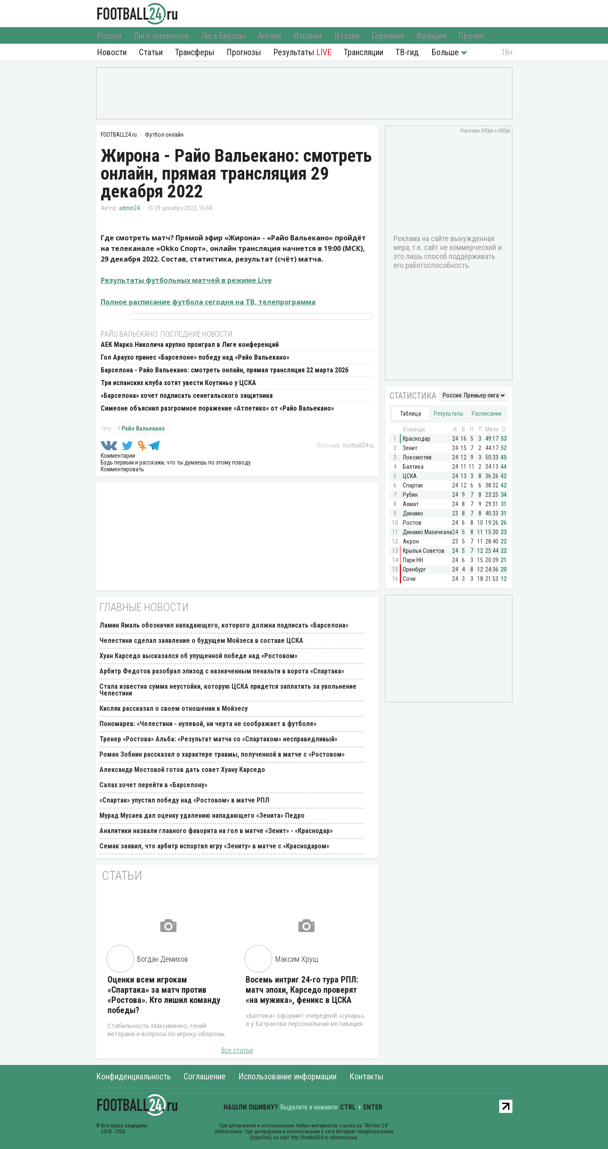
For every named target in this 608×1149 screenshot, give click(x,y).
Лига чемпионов (161, 36)
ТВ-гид (407, 52)
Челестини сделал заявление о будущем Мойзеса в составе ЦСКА (201, 640)
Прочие (471, 36)
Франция (431, 36)
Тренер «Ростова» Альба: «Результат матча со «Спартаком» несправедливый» (218, 739)
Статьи (151, 52)
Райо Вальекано (143, 428)
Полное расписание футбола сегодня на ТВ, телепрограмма (208, 302)
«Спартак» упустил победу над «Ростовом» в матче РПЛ (184, 800)
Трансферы (194, 52)
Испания (307, 36)
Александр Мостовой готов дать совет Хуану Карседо (182, 770)
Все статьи (237, 1050)
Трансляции (363, 52)
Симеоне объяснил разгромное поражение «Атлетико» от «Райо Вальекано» (217, 408)
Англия (269, 36)
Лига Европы (223, 36)
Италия (346, 36)
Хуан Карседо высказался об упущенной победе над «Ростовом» (198, 656)
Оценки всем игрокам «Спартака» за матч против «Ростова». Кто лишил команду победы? (164, 994)
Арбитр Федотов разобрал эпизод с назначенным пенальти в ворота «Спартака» (221, 671)
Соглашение (205, 1076)
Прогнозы (243, 52)
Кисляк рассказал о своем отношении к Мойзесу (173, 708)
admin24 (129, 208)
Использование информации (287, 1076)
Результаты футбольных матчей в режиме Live (186, 280)
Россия (109, 36)
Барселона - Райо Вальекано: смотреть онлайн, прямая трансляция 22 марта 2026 (224, 370)
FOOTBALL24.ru (137, 14)
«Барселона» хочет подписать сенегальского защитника (187, 395)
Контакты (366, 1076)
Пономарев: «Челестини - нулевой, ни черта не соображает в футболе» (208, 724)
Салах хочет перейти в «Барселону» (153, 785)
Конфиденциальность (133, 1076)
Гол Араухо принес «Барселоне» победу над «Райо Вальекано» (195, 357)
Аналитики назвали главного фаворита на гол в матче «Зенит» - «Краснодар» (216, 831)
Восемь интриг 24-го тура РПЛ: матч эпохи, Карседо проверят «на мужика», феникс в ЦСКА (302, 989)
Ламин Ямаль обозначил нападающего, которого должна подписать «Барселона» (223, 625)
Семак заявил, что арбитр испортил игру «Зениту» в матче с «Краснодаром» (214, 846)
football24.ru (358, 445)
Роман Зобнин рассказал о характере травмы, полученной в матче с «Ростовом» (222, 754)
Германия (387, 36)
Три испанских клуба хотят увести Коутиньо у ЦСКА (178, 383)
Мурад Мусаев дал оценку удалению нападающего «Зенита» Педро (202, 815)
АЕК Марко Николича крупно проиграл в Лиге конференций (190, 345)
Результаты (302, 52)
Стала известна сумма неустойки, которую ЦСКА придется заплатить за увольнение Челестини (227, 689)
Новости (112, 52)
